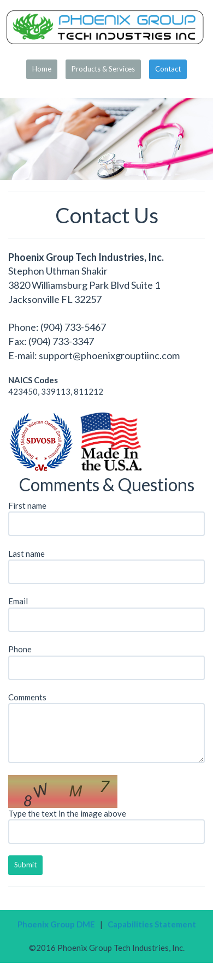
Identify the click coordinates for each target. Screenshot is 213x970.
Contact (168, 68)
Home (41, 68)
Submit (25, 864)
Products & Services (103, 68)
